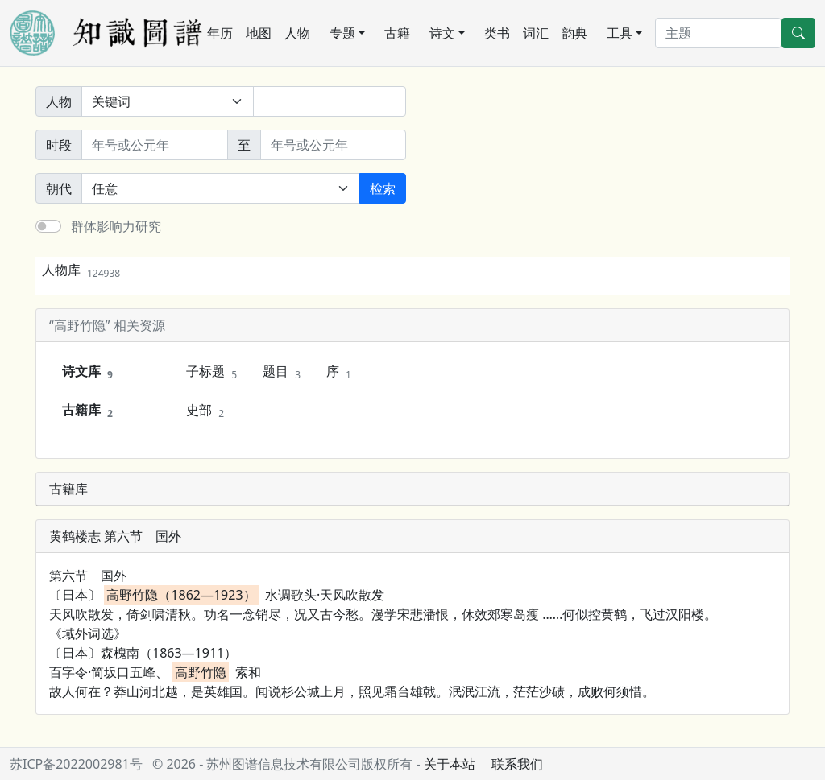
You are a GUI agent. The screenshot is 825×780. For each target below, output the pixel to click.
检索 (383, 188)
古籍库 (87, 410)
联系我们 (517, 764)
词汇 (536, 33)
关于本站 (449, 764)
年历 (220, 33)
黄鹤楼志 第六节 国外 (115, 536)
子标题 (211, 372)
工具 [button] (619, 33)
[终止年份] (333, 145)
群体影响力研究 (116, 226)
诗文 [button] (442, 33)
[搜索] (718, 33)
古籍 (397, 33)
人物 (297, 33)
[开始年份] (154, 145)
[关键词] (329, 101)
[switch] (48, 226)
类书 (497, 33)
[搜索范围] (167, 101)
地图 (259, 33)
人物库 (81, 270)
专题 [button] (342, 33)
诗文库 (87, 372)
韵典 (574, 33)
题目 (282, 372)
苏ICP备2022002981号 (76, 764)
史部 (205, 410)
